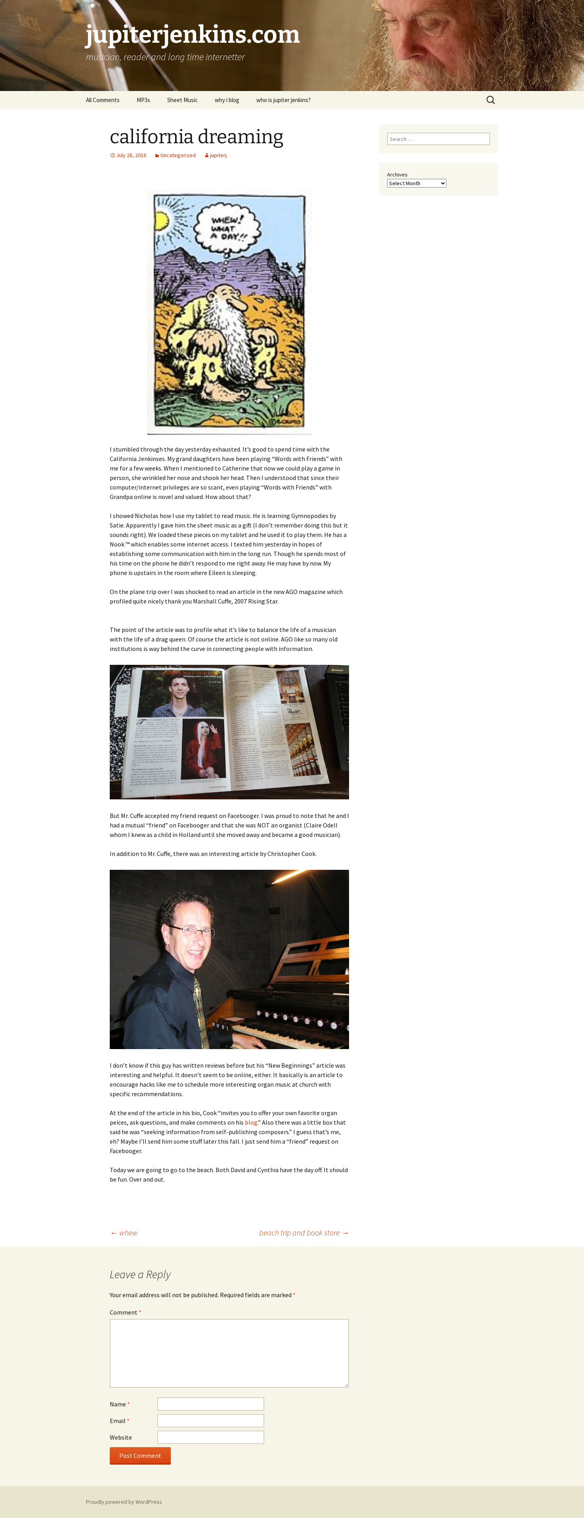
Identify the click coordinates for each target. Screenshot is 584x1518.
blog (251, 1122)
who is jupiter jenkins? (283, 100)
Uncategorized (178, 155)
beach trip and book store (304, 1232)
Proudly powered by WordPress (124, 1501)
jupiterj (218, 155)
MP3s (143, 100)
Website (121, 1437)
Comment (125, 1312)
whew (124, 1232)
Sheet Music (182, 100)
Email (120, 1421)
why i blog (227, 100)
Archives (397, 174)
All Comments (103, 100)
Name (120, 1404)
